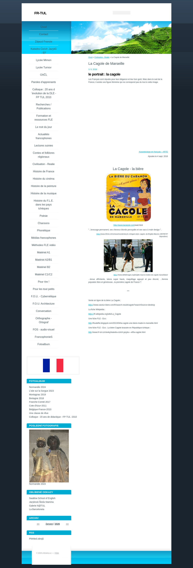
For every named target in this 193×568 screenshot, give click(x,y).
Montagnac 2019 (37, 394)
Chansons (43, 223)
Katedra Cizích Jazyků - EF (43, 51)
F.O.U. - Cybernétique (43, 296)
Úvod (90, 57)
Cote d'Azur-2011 (38, 405)
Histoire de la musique (43, 193)
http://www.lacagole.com (123, 225)
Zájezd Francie (43, 41)
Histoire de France (43, 171)
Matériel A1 (43, 252)
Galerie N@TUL (37, 506)
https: (98, 234)
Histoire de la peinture (43, 186)
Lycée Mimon (43, 60)
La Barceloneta (36, 509)
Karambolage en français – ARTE (153, 152)
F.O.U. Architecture (44, 303)
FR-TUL (40, 13)
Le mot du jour (43, 127)
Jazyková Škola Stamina (41, 502)
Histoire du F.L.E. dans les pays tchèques (44, 204)
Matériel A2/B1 (43, 259)
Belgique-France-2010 (40, 409)
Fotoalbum (43, 344)
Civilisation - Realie (101, 57)
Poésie (44, 215)
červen (49, 524)
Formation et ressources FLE (43, 117)
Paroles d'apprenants (43, 82)
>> (67, 524)
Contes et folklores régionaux (44, 154)
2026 (57, 524)
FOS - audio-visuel (44, 329)
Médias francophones (43, 237)
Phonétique (43, 230)
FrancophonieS (44, 336)
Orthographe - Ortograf (43, 320)
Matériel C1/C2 (43, 274)
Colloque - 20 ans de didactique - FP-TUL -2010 (53, 417)
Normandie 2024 (37, 387)
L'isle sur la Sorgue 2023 (41, 391)
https (115, 275)
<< (38, 524)
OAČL (43, 74)
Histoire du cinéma (44, 178)
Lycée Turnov (43, 67)
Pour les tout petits (44, 289)
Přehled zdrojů (36, 539)
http (90, 323)
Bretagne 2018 (36, 398)
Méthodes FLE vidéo (44, 245)
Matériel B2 (43, 267)
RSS (57, 553)
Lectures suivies (43, 145)
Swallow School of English (42, 498)
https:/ (91, 314)
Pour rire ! (43, 281)
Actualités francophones (44, 136)
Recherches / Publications (43, 106)
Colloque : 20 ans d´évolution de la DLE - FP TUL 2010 (43, 93)
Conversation (43, 311)
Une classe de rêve (38, 413)
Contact (43, 34)
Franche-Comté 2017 (39, 402)
